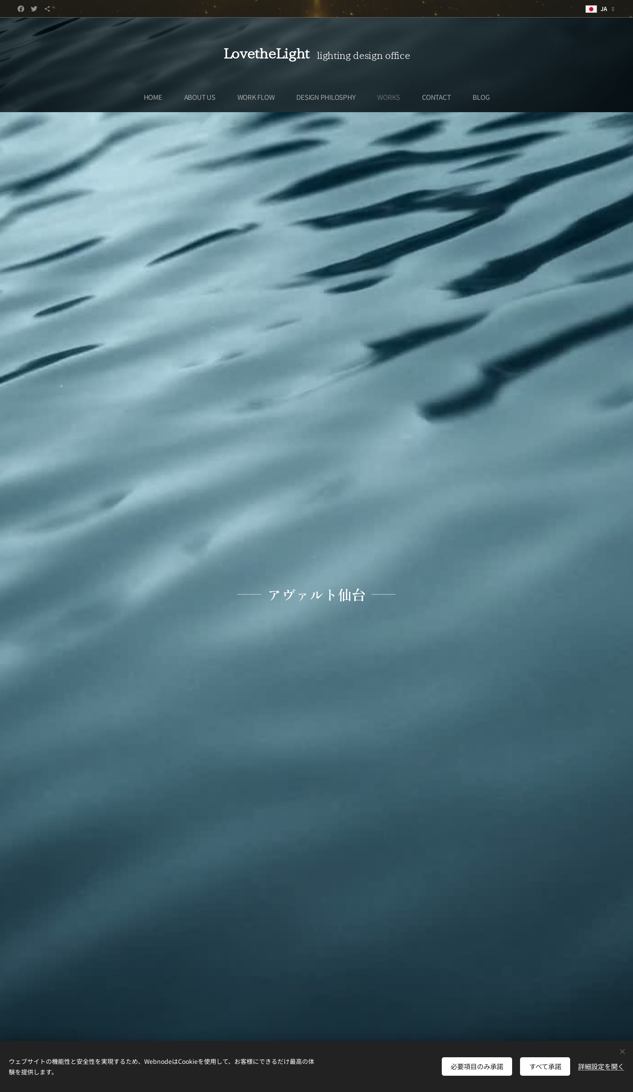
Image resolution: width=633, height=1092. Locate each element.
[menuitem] (156, 97)
